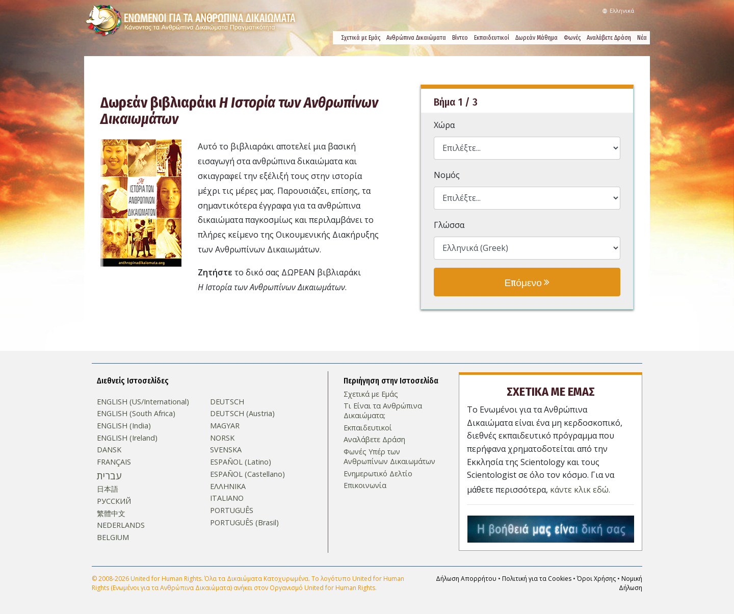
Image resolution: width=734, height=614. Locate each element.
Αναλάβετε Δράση (609, 37)
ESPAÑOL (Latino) (240, 462)
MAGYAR (225, 425)
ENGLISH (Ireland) (127, 438)
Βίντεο (460, 37)
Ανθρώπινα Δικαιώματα (416, 37)
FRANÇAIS (114, 462)
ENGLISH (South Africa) (136, 413)
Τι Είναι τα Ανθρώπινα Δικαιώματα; (383, 410)
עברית (109, 476)
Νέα (642, 37)
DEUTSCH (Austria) (242, 413)
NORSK (222, 438)
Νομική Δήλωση (630, 582)
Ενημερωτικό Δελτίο (378, 473)
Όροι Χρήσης (596, 577)
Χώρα (444, 125)
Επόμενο (526, 281)
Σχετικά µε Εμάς (360, 37)
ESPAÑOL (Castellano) (247, 474)
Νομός (447, 175)
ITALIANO (227, 498)
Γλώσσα (449, 225)
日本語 (107, 489)
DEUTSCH (227, 401)
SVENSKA (226, 449)
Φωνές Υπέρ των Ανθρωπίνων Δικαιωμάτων (389, 456)
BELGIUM (113, 537)
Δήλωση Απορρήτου (466, 577)
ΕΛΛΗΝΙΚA (228, 486)
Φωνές (572, 37)
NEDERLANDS (121, 525)
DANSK (109, 449)
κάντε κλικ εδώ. (580, 488)
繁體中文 (111, 513)
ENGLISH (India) (124, 425)
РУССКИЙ (114, 501)
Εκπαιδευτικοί (491, 37)
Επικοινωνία (365, 485)
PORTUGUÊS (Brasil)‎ (244, 522)
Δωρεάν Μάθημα (536, 37)
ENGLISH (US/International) (143, 401)
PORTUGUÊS (231, 510)
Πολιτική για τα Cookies (536, 577)
